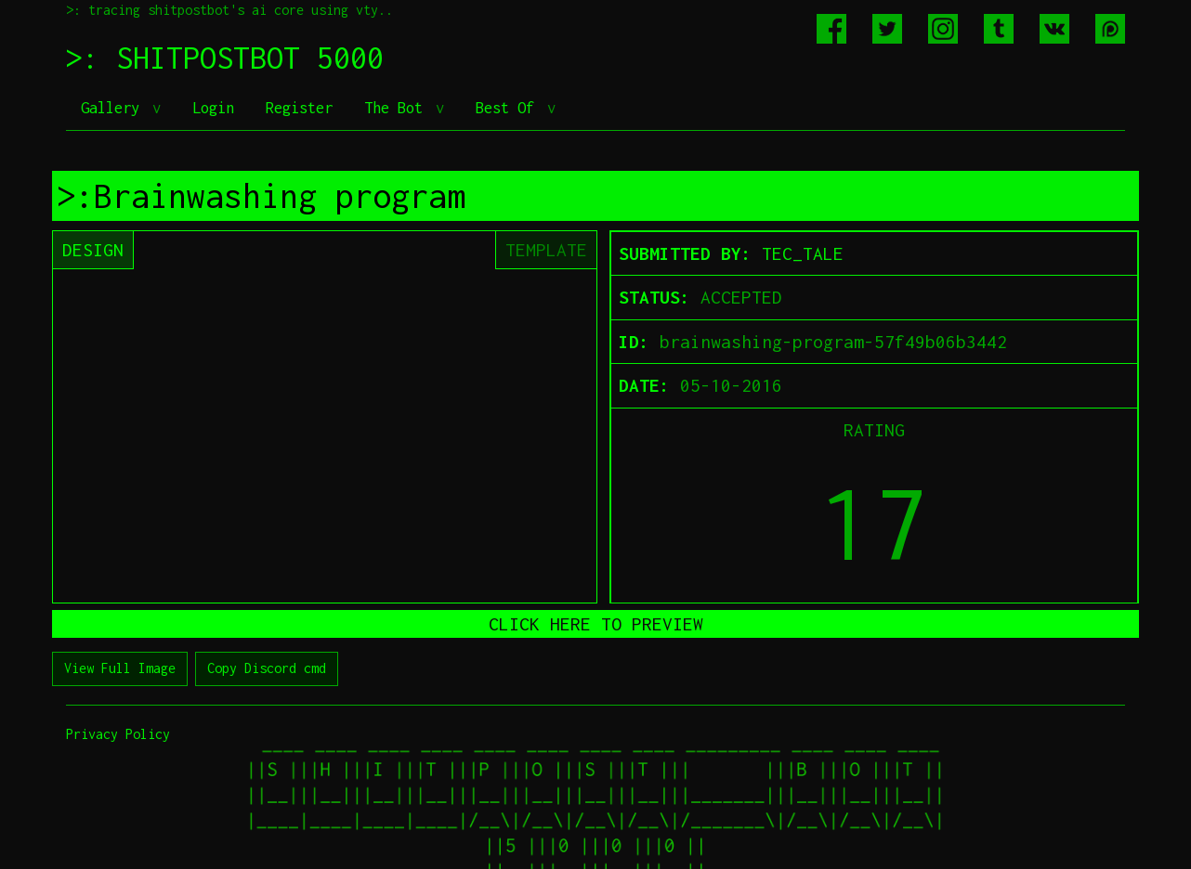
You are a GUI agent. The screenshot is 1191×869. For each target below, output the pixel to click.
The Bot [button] (397, 107)
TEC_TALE (803, 253)
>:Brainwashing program (261, 195)
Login (213, 107)
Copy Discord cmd (266, 668)
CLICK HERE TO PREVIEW (596, 624)
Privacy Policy (118, 734)
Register (299, 107)
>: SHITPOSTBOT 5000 (225, 57)
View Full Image (120, 668)
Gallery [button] (114, 107)
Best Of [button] (509, 107)
